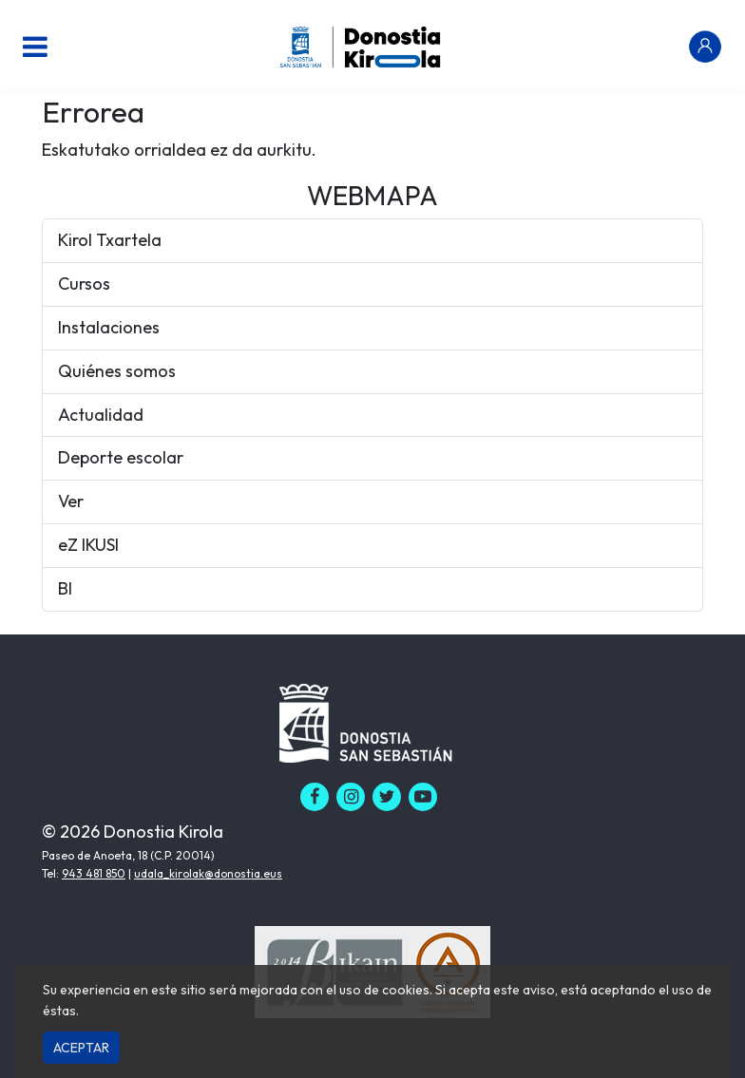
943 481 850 (93, 873)
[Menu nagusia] (35, 46)
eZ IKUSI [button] (88, 545)
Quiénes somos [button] (117, 371)
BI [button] (65, 588)
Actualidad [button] (100, 415)
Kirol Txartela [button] (110, 240)
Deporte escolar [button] (120, 457)
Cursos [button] (84, 283)
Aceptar (81, 1047)
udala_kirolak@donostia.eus (208, 873)
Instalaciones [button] (109, 327)
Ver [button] (71, 501)
